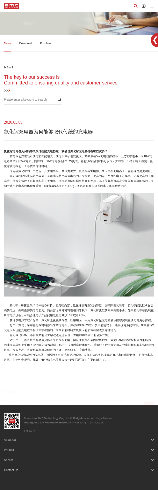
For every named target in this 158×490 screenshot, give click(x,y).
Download (25, 43)
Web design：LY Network (88, 422)
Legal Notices (104, 418)
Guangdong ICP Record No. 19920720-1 (63, 422)
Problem (45, 43)
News (7, 43)
